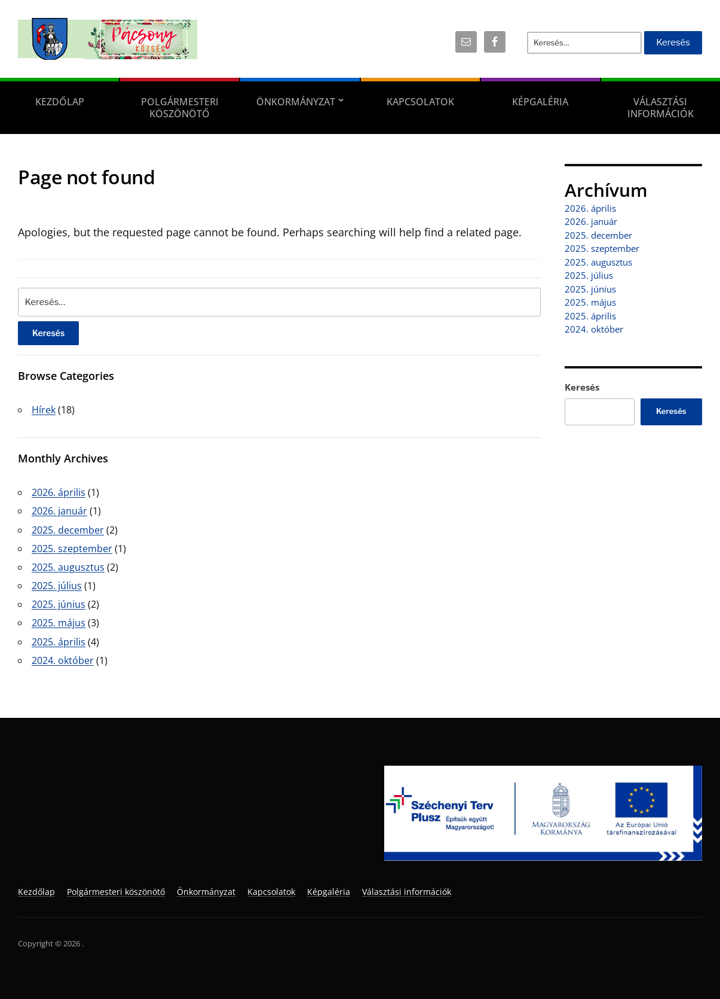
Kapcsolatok (420, 101)
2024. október (63, 660)
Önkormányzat (295, 101)
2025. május (58, 622)
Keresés (582, 387)
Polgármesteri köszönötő (180, 107)
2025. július (57, 585)
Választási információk (406, 891)
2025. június (58, 604)
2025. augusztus (68, 567)
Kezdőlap (59, 101)
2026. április (58, 492)
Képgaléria (540, 101)
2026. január (59, 510)
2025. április (58, 641)
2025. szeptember (72, 548)
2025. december (68, 530)
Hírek (44, 409)
